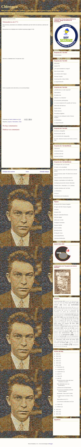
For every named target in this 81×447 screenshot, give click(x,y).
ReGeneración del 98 (59, 133)
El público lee (57, 95)
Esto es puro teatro (59, 71)
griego (55, 320)
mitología (69, 326)
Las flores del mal (58, 153)
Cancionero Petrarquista (72, 308)
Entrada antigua (44, 171)
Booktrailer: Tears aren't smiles (65, 393)
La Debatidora (57, 120)
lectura (76, 322)
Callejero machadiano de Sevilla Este (63, 180)
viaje (57, 344)
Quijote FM (57, 66)
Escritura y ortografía (59, 131)
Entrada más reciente (9, 171)
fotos (63, 318)
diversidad (56, 315)
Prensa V (56, 193)
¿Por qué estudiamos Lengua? (62, 68)
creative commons (64, 313)
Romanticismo (75, 336)
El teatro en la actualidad (60, 167)
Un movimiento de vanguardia (61, 136)
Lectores (56, 209)
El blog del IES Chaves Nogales (62, 204)
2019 (57, 354)
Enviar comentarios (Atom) (29, 176)
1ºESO (61, 303)
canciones (58, 310)
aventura (69, 307)
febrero (59, 406)
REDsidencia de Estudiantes (61, 196)
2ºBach (66, 303)
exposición (58, 318)
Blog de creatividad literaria (61, 214)
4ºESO (65, 305)
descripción (68, 314)
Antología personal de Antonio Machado (64, 183)
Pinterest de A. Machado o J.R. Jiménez (64, 185)
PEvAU (68, 329)
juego (70, 321)
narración (57, 328)
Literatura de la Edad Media (64, 387)
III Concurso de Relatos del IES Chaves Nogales (65, 390)
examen (76, 317)
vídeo (20, 121)
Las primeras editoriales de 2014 (65, 401)
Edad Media (68, 315)
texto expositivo (70, 341)
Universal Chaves (58, 151)
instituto (56, 321)
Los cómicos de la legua (60, 74)
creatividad (72, 313)
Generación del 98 (71, 318)
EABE (62, 315)
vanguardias (75, 342)
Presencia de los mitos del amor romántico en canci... (65, 381)
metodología (56, 326)
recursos (62, 336)
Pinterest (74, 329)
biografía (56, 308)
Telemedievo (15, 121)
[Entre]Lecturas (58, 230)
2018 (57, 356)
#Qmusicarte (74, 301)
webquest (58, 346)
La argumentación (58, 81)
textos (63, 342)
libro (73, 323)
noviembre (60, 369)
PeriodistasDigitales (60, 329)
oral (70, 328)
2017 (57, 358)
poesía (66, 331)
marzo (59, 404)
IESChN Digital (58, 217)
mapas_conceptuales (72, 325)
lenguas (67, 323)
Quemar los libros (58, 156)
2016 (57, 360)
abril (58, 378)
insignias (75, 320)
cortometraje (56, 313)
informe (68, 320)
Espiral (64, 317)
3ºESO (56, 305)
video (60, 344)
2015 (57, 363)
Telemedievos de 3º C (62, 399)
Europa (70, 317)
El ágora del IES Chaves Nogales (62, 207)
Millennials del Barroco (60, 105)
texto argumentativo (59, 341)
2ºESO (73, 303)
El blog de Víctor (58, 233)
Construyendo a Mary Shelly (61, 79)
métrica (63, 326)
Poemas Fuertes (58, 76)
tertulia (67, 339)
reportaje (68, 336)
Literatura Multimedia (59, 238)
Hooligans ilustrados (59, 222)
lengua (59, 323)
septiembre (60, 371)
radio (57, 336)
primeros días (57, 335)
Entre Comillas (58, 228)
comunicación (73, 311)
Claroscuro (57, 148)
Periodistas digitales (59, 113)
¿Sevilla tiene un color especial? (62, 90)
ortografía (76, 328)
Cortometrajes (57, 55)
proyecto (10, 121)
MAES (64, 325)
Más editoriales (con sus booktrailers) (63, 384)
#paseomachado (58, 301)
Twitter (70, 342)
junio (58, 374)
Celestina (66, 310)
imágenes (61, 320)
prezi (75, 332)
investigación (63, 321)
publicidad (76, 334)
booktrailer (62, 308)
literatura (56, 325)
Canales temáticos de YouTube (62, 188)
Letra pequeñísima (59, 235)
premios (74, 331)
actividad (74, 305)
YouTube (63, 346)
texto (73, 339)
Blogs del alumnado (19, 13)
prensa (56, 332)
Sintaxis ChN (57, 212)
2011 (57, 414)
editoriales (75, 315)
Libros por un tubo (58, 220)
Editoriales (56, 63)
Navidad (65, 328)
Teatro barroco (58, 111)
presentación (66, 333)
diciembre (60, 367)
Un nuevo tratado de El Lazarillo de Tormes (65, 103)
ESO (58, 317)
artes (64, 307)
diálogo (75, 314)
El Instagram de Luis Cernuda (61, 164)
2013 (57, 409)
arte (59, 307)
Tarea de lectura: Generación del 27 (63, 177)
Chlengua (9, 6)
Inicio (27, 171)
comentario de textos (60, 311)
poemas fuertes (58, 331)
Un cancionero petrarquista (61, 100)
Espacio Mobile (58, 225)
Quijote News (57, 108)
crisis (77, 313)
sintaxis (62, 338)
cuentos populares (59, 314)
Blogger (51, 443)
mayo (58, 376)
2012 (57, 411)
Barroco (75, 307)
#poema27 (67, 301)
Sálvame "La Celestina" (60, 97)
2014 (57, 365)
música (75, 326)
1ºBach (55, 303)
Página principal (8, 13)
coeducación (73, 310)
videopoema (75, 344)
